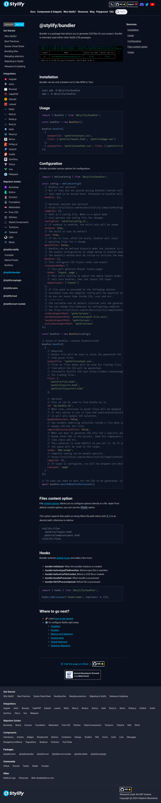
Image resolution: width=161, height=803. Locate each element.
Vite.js (17, 712)
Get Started (9, 691)
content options (51, 503)
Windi (137, 724)
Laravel (57, 708)
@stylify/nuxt (43, 753)
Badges (30, 736)
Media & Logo (9, 777)
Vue (25, 712)
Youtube (45, 765)
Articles (20, 736)
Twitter (26, 765)
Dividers (88, 736)
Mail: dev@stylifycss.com (43, 777)
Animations (8, 736)
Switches (55, 741)
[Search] (121, 11)
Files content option (137, 46)
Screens (55, 629)
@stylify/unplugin (98, 753)
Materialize (53, 724)
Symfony (7, 712)
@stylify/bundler (26, 753)
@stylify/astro (9, 753)
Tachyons (109, 724)
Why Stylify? (69, 11)
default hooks (63, 557)
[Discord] (142, 4)
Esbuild (47, 708)
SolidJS (143, 708)
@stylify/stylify (80, 753)
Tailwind (120, 724)
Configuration (134, 41)
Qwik (103, 708)
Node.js (85, 708)
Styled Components (92, 724)
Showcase (83, 11)
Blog (92, 11)
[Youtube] (152, 4)
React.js (112, 708)
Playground (102, 11)
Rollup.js (132, 708)
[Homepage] (14, 4)
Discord (16, 765)
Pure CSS (66, 724)
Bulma (18, 724)
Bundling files (60, 696)
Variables (55, 625)
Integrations (9, 703)
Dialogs (78, 736)
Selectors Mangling (60, 645)
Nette (66, 708)
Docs (32, 11)
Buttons (54, 736)
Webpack (34, 712)
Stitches (77, 724)
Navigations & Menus (12, 741)
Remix (122, 708)
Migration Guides (12, 720)
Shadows (43, 741)
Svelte (152, 708)
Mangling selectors (77, 696)
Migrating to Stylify (98, 696)
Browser (25, 708)
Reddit (35, 765)
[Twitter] (147, 4)
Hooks (130, 52)
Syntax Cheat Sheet (42, 696)
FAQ (111, 11)
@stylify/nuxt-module (61, 753)
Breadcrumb (42, 736)
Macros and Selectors (62, 633)
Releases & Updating (119, 696)
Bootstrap (7, 724)
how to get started (64, 618)
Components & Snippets (49, 11)
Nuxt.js (95, 708)
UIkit (129, 724)
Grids (113, 736)
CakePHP (37, 708)
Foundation (40, 724)
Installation (133, 30)
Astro (16, 708)
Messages (131, 736)
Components (57, 637)
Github (6, 765)
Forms (105, 736)
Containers (66, 736)
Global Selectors (59, 641)
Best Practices (23, 696)
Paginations (31, 741)
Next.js (75, 708)
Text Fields (67, 741)
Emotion (28, 724)
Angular (6, 708)
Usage (130, 35)
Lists (121, 736)
